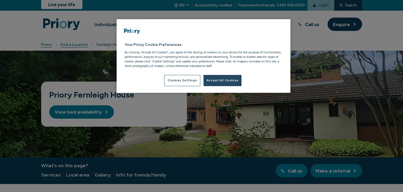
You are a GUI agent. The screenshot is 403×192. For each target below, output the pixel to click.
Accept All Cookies (222, 80)
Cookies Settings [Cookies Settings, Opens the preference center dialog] (182, 80)
